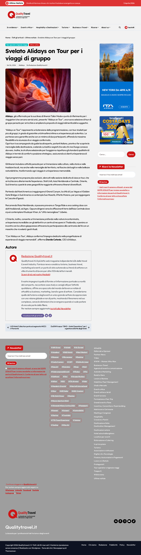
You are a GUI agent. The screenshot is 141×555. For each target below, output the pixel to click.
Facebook (27, 490)
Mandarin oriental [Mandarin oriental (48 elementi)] (59, 386)
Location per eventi (102, 437)
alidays (22, 65)
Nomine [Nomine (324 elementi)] (71, 396)
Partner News (99, 354)
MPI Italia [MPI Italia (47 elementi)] (64, 391)
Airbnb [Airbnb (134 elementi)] (67, 347)
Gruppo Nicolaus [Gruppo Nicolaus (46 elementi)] (78, 377)
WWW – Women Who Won (105, 361)
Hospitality (98, 417)
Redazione (103, 545)
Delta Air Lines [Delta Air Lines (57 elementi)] (82, 362)
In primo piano (100, 444)
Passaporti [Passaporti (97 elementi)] (84, 406)
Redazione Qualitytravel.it (36, 256)
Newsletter (131, 545)
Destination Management (104, 426)
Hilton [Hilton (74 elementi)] (54, 381)
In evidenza (12, 27)
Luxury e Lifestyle (101, 461)
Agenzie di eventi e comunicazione (108, 368)
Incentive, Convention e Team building (109, 406)
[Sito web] (50, 315)
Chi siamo (92, 545)
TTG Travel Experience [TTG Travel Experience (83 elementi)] (60, 420)
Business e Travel (80, 27)
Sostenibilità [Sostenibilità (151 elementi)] (78, 410)
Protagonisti (99, 464)
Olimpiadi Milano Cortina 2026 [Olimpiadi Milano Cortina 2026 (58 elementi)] (63, 406)
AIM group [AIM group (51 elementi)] (56, 347)
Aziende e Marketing (102, 372)
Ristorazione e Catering (103, 440)
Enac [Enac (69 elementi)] (77, 367)
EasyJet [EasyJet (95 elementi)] (55, 367)
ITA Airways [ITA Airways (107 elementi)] (74, 381)
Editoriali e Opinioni (102, 351)
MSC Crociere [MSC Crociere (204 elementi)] (78, 391)
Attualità (97, 348)
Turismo (66, 27)
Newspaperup (59, 548)
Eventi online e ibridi (102, 392)
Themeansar (10, 551)
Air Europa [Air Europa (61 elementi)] (79, 347)
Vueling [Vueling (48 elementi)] (55, 425)
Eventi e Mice (27, 27)
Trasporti (98, 471)
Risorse (95, 27)
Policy (122, 545)
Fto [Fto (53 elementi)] (86, 372)
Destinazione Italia (101, 423)
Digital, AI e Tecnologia (103, 454)
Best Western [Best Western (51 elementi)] (82, 352)
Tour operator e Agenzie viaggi (16, 45)
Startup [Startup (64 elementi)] (55, 415)
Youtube (35, 490)
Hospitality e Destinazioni (47, 27)
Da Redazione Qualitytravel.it (37, 65)
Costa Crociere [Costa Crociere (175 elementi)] (57, 362)
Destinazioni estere (102, 430)
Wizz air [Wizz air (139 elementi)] (66, 425)
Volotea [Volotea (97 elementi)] (77, 420)
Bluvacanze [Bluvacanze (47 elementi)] (68, 357)
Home (7, 37)
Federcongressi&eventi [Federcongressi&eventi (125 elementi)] (60, 372)
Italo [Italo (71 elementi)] (85, 381)
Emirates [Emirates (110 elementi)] (66, 367)
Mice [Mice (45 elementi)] (54, 391)
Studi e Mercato (100, 385)
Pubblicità (113, 545)
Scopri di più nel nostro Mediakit (35, 274)
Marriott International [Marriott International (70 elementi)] (79, 386)
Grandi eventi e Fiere (102, 402)
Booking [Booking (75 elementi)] (80, 357)
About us (105, 27)
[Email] (46, 315)
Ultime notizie (30, 37)
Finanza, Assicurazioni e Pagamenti (108, 457)
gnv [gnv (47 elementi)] (65, 377)
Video (96, 358)
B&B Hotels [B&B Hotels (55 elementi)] (68, 352)
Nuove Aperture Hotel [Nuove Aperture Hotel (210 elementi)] (60, 401)
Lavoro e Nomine (101, 378)
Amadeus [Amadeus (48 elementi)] (55, 352)
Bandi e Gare (99, 375)
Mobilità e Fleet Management (106, 382)
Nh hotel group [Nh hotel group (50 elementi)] (58, 396)
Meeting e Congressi (102, 413)
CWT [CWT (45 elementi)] (70, 362)
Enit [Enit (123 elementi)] (85, 367)
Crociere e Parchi (101, 420)
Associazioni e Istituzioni (104, 450)
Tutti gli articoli (18, 37)
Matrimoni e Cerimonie (103, 409)
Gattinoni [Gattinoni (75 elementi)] (55, 377)
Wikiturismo (99, 474)
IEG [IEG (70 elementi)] (63, 381)
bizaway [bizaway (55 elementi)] (55, 357)
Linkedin (18, 490)
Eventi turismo (100, 396)
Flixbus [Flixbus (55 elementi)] (77, 372)
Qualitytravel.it (21, 527)
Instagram (9, 493)
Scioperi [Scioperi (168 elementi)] (66, 410)
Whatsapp (9, 490)
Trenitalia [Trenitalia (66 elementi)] (66, 415)
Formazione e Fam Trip (103, 399)
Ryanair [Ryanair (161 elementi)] (55, 410)
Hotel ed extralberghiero (104, 433)
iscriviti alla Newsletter (60, 308)
